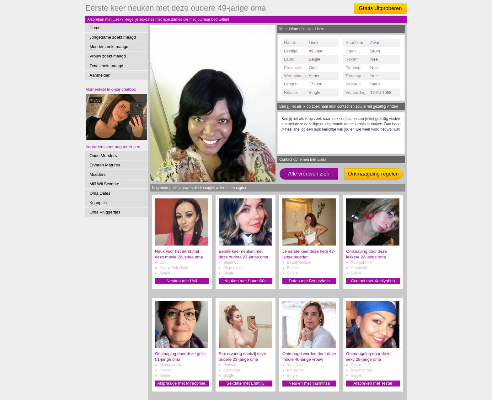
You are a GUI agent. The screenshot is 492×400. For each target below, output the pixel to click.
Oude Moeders (103, 155)
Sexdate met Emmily (246, 383)
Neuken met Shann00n (245, 280)
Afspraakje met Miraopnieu (181, 383)
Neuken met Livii (182, 280)
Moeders (97, 174)
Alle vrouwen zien (308, 174)
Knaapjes (98, 202)
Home (94, 27)
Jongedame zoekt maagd (112, 37)
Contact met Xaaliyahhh (373, 280)
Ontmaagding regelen (373, 174)
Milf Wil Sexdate (104, 183)
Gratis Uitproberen (380, 8)
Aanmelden (99, 75)
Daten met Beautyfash (309, 280)
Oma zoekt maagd (106, 65)
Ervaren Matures (104, 165)
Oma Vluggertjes (104, 212)
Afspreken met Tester (372, 383)
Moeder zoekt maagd (108, 46)
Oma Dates (99, 193)
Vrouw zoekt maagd (107, 56)
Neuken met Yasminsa (309, 383)
